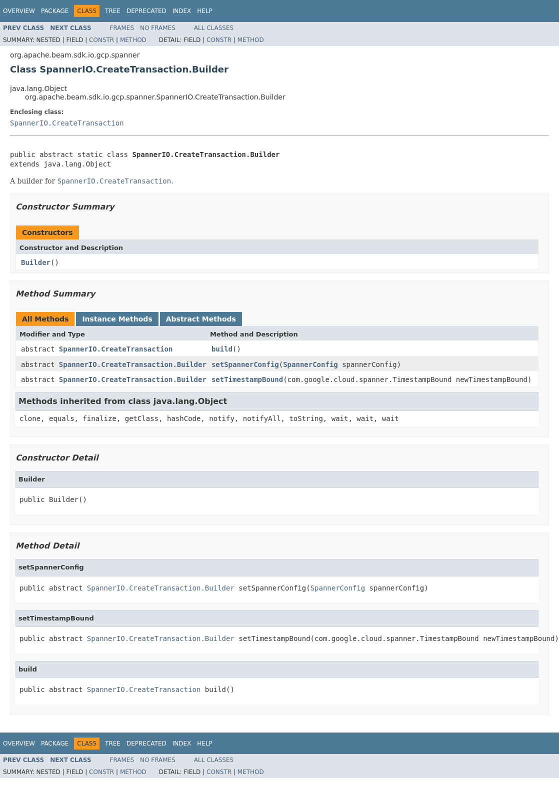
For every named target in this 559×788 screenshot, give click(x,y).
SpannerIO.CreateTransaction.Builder (132, 364)
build (222, 349)
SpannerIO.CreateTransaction (67, 123)
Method (133, 40)
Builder (35, 262)
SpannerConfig (310, 364)
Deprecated (146, 11)
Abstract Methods (201, 319)
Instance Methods (117, 319)
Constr (101, 40)
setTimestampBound (247, 380)
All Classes (214, 28)
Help (204, 11)
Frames (122, 28)
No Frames (158, 28)
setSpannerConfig (245, 364)
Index (182, 11)
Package (54, 11)
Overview (19, 11)
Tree (112, 11)
